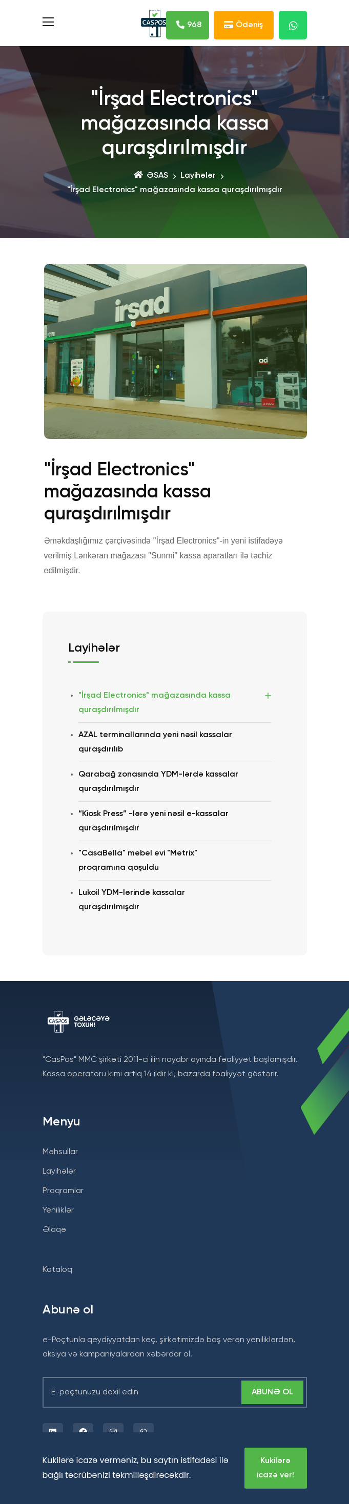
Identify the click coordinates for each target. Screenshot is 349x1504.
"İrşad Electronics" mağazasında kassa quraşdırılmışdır (154, 703)
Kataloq (57, 1270)
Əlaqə (54, 1230)
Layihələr (198, 176)
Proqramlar (63, 1191)
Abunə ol (272, 1392)
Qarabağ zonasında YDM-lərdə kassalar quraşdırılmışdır (158, 781)
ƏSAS (151, 176)
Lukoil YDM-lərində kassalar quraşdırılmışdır (131, 900)
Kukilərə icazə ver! (275, 1468)
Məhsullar (60, 1152)
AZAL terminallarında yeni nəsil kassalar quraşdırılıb (155, 742)
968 (188, 26)
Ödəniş (243, 26)
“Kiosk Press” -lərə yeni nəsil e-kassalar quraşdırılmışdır (153, 821)
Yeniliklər (58, 1210)
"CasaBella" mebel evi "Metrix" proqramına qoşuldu (137, 860)
